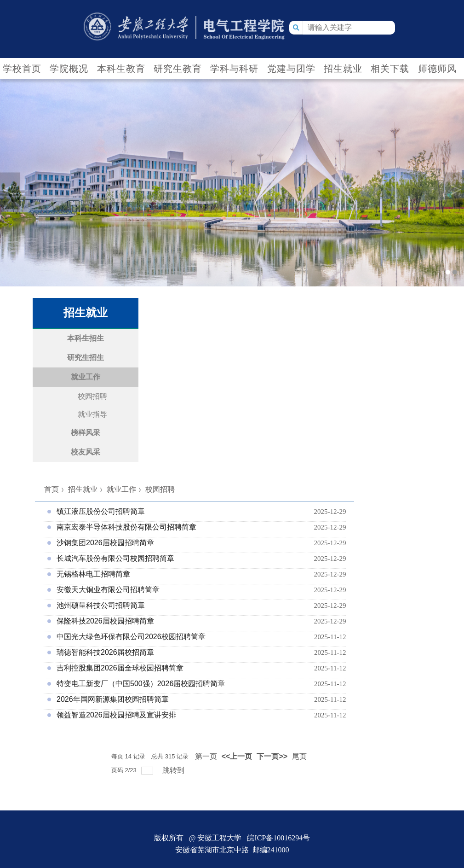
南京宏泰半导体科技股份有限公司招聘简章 (126, 527)
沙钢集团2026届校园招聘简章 (105, 543)
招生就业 (82, 489)
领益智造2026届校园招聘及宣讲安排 (116, 715)
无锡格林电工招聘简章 (93, 574)
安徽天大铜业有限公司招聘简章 (108, 590)
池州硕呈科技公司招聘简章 (101, 605)
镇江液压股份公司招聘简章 (101, 511)
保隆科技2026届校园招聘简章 (105, 621)
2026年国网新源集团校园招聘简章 (113, 699)
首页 (51, 489)
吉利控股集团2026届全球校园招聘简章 (120, 668)
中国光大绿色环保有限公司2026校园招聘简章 (131, 637)
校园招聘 (160, 489)
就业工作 (121, 489)
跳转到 (174, 770)
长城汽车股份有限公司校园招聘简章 (115, 558)
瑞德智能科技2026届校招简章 (105, 652)
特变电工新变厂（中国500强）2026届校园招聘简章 (141, 683)
